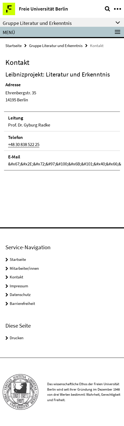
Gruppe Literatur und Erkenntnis (55, 45)
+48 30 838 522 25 (23, 144)
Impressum (19, 285)
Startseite (13, 45)
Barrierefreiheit (22, 303)
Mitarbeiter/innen (24, 268)
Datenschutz (20, 294)
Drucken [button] (16, 337)
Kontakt (16, 276)
